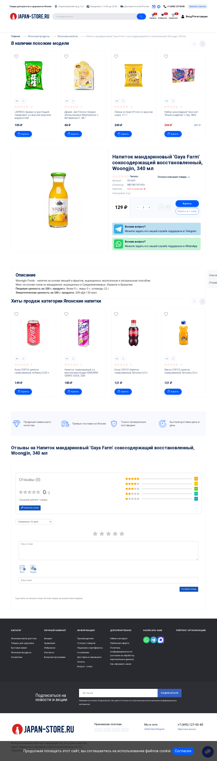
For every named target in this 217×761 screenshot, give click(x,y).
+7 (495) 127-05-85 (190, 724)
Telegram (160, 729)
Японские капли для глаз (24, 638)
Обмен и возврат (119, 638)
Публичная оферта (119, 643)
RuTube (151, 729)
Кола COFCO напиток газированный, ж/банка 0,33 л (32, 371)
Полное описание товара (174, 177)
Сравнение (49, 643)
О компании (83, 652)
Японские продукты (21, 652)
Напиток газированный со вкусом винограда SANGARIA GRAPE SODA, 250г (82, 372)
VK (145, 729)
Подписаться (169, 693)
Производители (85, 638)
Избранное (49, 648)
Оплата (81, 662)
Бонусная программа (54, 657)
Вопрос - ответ (85, 666)
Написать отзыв (30, 508)
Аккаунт (48, 638)
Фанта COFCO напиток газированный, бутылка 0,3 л (180, 371)
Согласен (183, 751)
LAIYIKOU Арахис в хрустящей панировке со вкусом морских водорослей (33, 114)
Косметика (16, 657)
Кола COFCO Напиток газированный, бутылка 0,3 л (130, 371)
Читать (134, 176)
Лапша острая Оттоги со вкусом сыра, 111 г (133, 113)
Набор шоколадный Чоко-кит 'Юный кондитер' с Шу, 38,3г (181, 113)
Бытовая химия (19, 648)
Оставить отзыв (188, 589)
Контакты (49, 652)
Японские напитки (82, 301)
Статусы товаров (86, 643)
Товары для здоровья (22, 643)
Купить (23, 133)
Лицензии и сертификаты (90, 648)
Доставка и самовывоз (89, 657)
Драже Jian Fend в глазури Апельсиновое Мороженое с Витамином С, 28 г (82, 114)
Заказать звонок (197, 6)
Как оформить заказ (120, 664)
